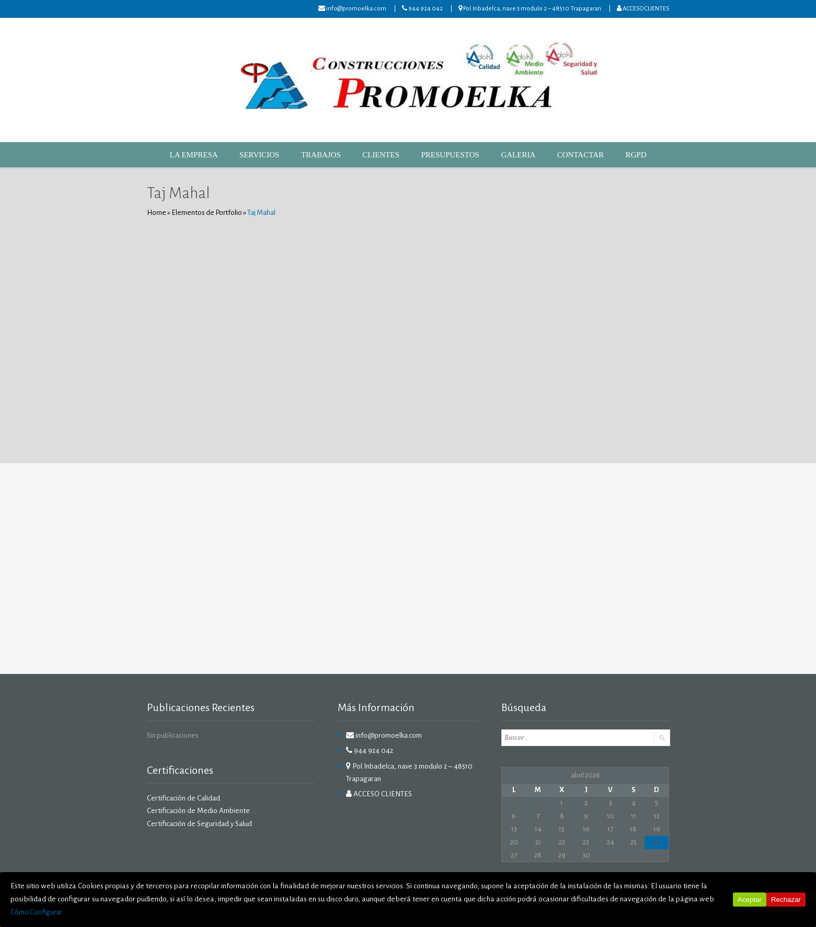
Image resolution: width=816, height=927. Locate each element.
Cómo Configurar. (621, 913)
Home (156, 212)
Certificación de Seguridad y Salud (197, 823)
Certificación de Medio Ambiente (197, 811)
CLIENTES (382, 154)
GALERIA (506, 154)
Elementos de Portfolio (206, 212)
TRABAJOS (329, 154)
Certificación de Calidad (182, 798)
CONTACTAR (562, 154)
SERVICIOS (273, 154)
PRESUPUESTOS (445, 154)
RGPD (614, 154)
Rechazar (786, 907)
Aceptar (750, 907)
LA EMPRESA (213, 154)
